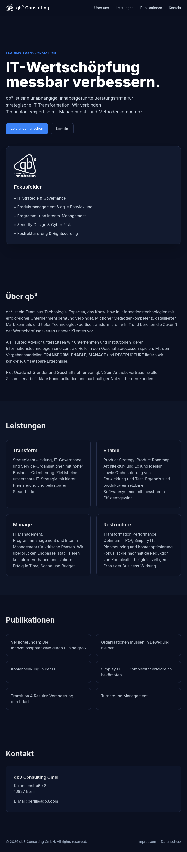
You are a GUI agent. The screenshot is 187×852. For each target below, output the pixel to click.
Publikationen (151, 8)
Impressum (147, 842)
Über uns (101, 8)
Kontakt (175, 8)
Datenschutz (171, 842)
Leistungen (124, 8)
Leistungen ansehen (27, 128)
